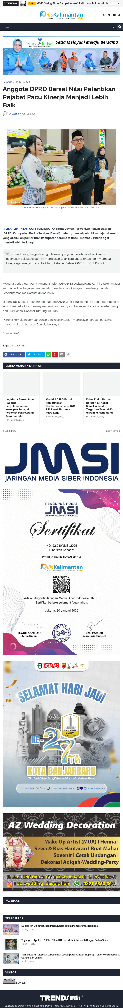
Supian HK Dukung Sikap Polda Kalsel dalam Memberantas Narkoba (59, 925)
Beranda (7, 82)
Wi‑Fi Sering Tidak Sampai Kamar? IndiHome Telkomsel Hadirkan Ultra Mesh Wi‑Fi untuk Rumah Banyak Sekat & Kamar (73, 3)
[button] (113, 4)
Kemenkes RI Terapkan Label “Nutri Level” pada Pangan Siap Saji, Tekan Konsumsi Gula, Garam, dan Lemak (70, 956)
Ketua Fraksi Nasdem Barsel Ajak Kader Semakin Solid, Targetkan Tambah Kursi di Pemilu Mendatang (101, 406)
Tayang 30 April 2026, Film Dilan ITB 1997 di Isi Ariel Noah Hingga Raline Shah (64, 940)
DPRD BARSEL (22, 82)
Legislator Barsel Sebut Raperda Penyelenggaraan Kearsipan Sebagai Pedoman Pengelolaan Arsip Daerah (20, 408)
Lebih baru (10, 430)
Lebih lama (112, 430)
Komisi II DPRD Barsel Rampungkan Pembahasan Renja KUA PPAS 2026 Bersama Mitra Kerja (61, 406)
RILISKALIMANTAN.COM (19, 228)
